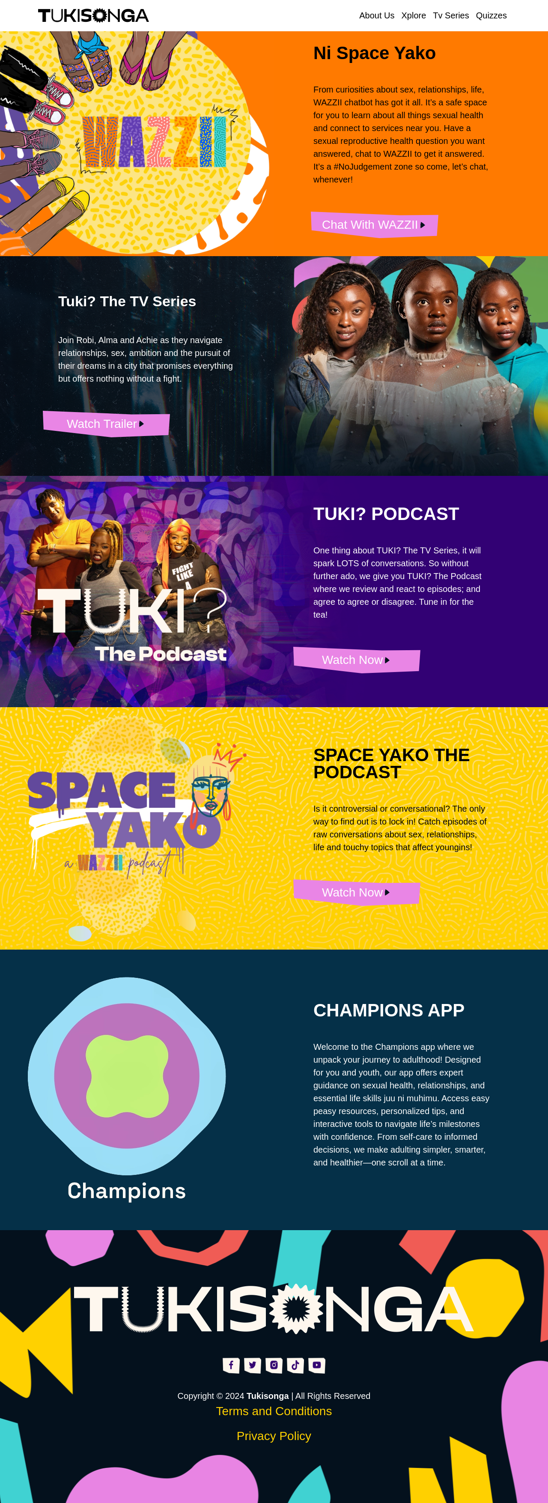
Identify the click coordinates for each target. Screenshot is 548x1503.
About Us (376, 15)
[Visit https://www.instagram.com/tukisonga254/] (274, 1364)
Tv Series (451, 15)
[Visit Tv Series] (106, 423)
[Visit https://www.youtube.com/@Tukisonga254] (316, 1364)
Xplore (413, 15)
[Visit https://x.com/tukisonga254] (252, 1364)
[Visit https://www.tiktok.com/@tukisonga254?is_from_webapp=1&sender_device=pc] (295, 1364)
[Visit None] (374, 224)
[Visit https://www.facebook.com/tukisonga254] (231, 1364)
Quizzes (491, 15)
